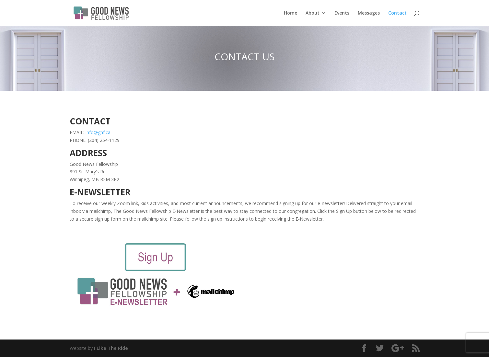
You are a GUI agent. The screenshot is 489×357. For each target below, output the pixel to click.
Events (341, 13)
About (313, 13)
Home (290, 13)
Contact (397, 13)
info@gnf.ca (98, 132)
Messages (369, 13)
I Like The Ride (111, 348)
